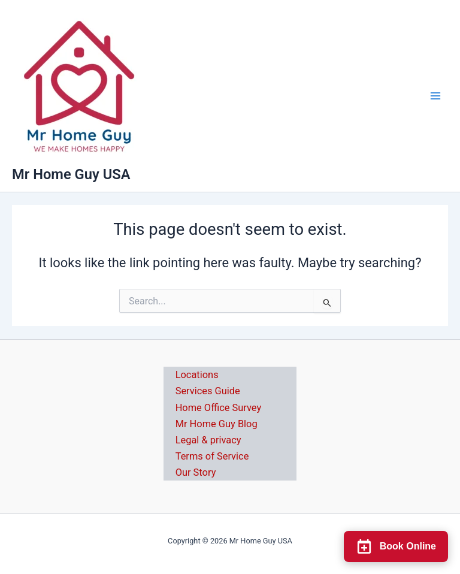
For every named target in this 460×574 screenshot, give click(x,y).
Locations (197, 374)
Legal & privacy (208, 440)
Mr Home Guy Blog (216, 424)
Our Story (195, 472)
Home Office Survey (218, 407)
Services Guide (207, 391)
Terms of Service (212, 456)
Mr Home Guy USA (71, 174)
